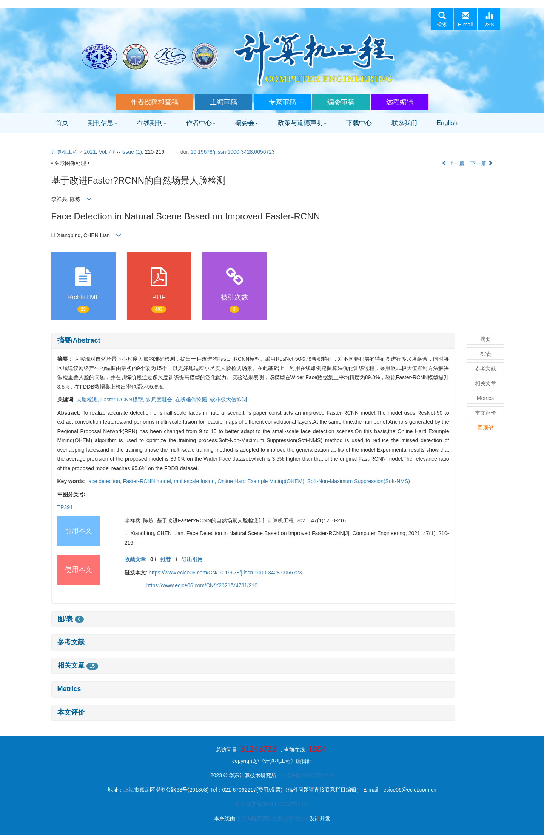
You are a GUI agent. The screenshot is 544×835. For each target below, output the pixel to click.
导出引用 (192, 559)
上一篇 (453, 163)
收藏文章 (135, 559)
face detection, (105, 481)
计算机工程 (64, 152)
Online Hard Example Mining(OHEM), (262, 481)
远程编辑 (399, 102)
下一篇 (481, 163)
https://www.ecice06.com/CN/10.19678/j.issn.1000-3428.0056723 (225, 573)
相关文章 (77, 665)
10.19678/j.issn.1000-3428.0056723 (232, 152)
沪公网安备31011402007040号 (272, 804)
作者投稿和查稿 (154, 102)
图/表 (70, 619)
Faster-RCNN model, (148, 481)
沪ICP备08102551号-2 (307, 775)
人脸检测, (88, 400)
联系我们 (404, 123)
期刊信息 (102, 123)
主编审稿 (223, 102)
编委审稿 (340, 102)
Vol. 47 (107, 152)
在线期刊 (151, 123)
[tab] (253, 340)
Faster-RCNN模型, (123, 400)
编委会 (246, 123)
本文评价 (71, 712)
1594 (317, 748)
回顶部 (485, 427)
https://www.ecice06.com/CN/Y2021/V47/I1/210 (201, 585)
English (447, 123)
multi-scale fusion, (195, 481)
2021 (90, 152)
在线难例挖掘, (192, 400)
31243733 (258, 748)
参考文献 (71, 642)
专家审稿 (282, 102)
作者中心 (201, 123)
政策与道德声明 (302, 123)
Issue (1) (131, 152)
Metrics (69, 689)
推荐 (165, 559)
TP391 (65, 507)
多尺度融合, (160, 400)
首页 (61, 123)
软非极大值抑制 (228, 400)
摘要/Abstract (78, 340)
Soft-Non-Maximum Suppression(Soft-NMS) (358, 481)
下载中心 (359, 123)
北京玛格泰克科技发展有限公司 (272, 818)
